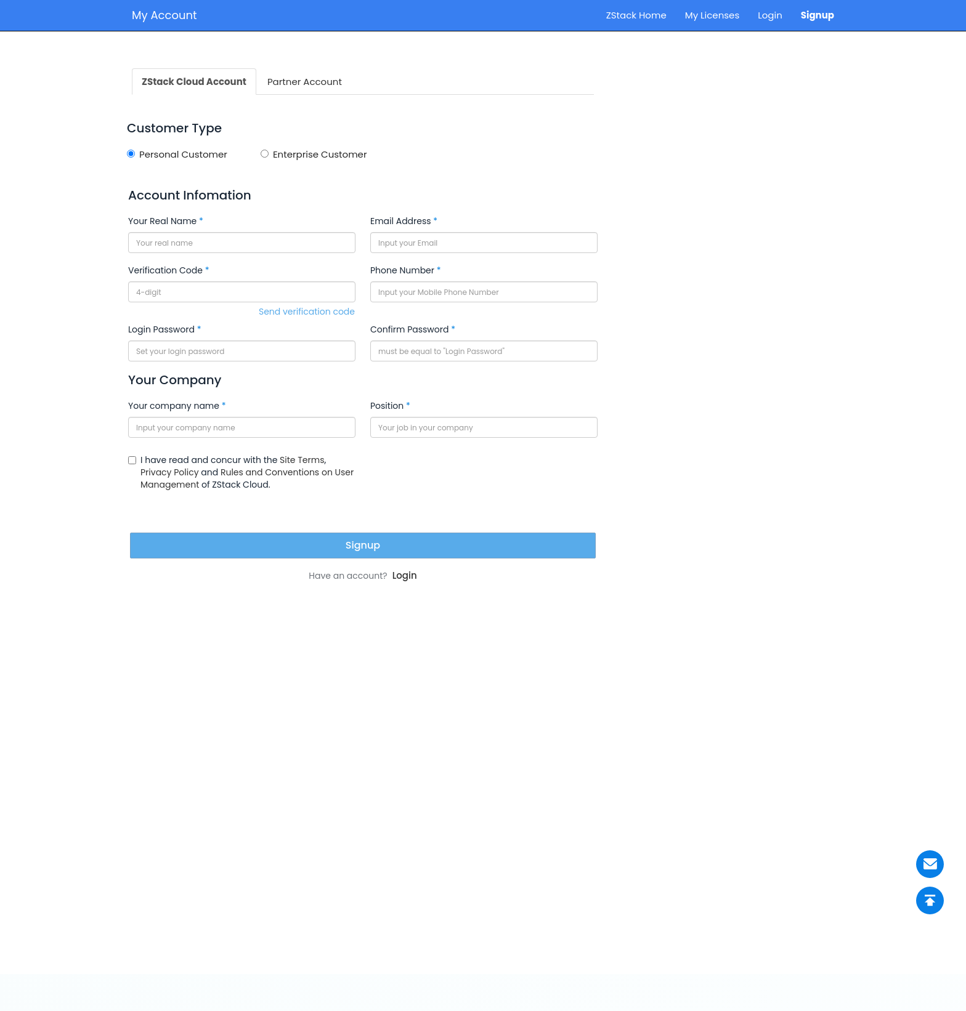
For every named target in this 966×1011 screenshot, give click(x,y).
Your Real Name (162, 221)
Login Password (161, 329)
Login (770, 15)
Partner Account (304, 81)
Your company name (173, 406)
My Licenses (712, 15)
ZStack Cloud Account (194, 81)
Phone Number (402, 270)
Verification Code (165, 270)
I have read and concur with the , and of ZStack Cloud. (241, 472)
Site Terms (302, 460)
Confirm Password (409, 329)
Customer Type (174, 128)
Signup (817, 15)
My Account (164, 15)
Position (387, 406)
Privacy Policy (169, 472)
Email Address (400, 221)
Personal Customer (177, 154)
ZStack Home (636, 15)
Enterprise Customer (314, 154)
